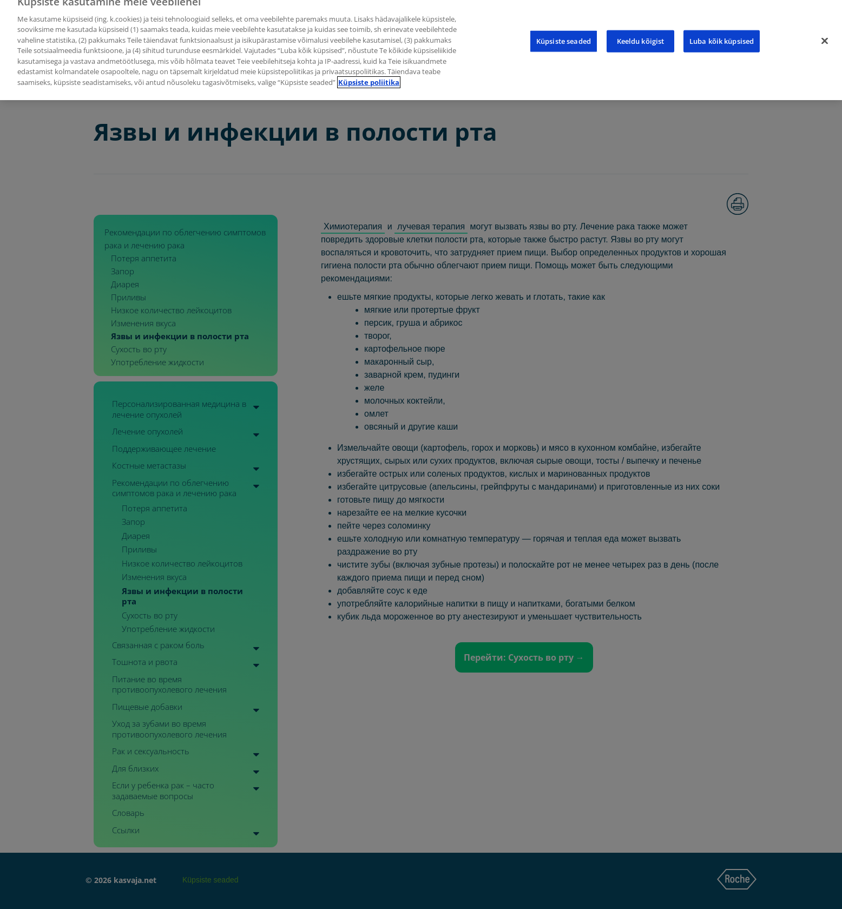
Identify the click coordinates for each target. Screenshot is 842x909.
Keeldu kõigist (641, 33)
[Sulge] (825, 33)
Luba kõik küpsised (721, 33)
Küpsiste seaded (563, 33)
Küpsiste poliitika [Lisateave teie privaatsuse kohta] (368, 75)
